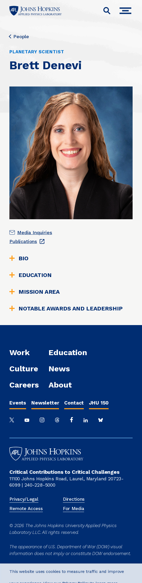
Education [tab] (30, 275)
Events (17, 403)
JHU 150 (99, 403)
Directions (74, 499)
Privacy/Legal (23, 499)
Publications (23, 241)
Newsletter (45, 403)
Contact (74, 403)
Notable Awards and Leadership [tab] (65, 308)
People (19, 36)
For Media (73, 508)
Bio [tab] (18, 258)
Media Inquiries (34, 232)
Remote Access (26, 508)
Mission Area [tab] (34, 292)
